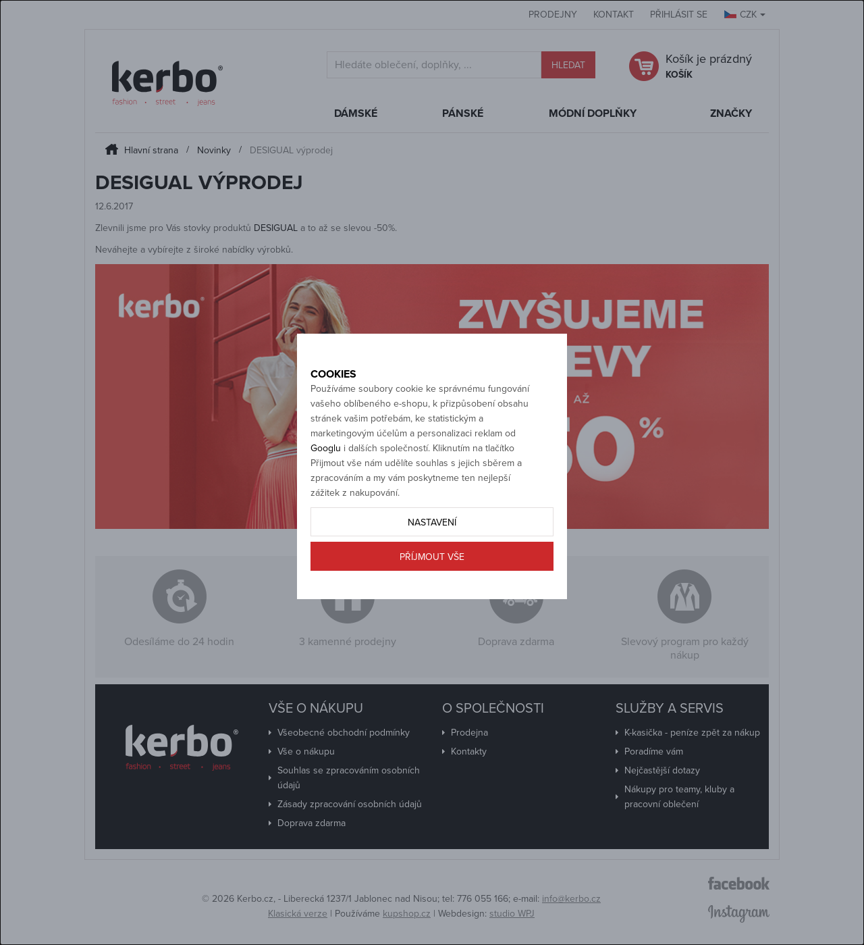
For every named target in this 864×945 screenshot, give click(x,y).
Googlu (325, 495)
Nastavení (432, 569)
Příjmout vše (432, 603)
